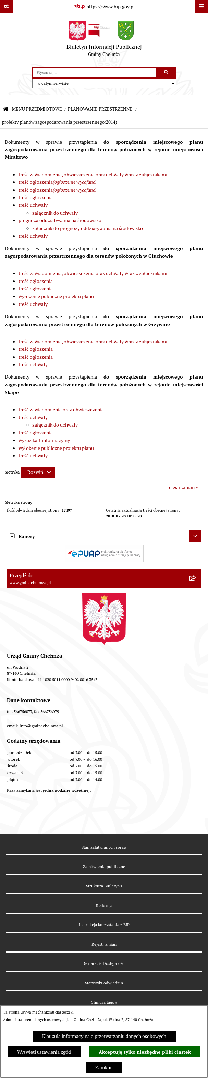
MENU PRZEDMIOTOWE (37, 109)
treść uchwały (33, 205)
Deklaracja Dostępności (104, 963)
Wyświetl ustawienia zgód (44, 1052)
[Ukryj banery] (195, 536)
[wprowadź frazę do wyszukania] (94, 73)
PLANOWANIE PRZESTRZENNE (100, 109)
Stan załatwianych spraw (104, 847)
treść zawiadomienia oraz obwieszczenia (61, 410)
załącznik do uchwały (55, 213)
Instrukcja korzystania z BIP (104, 924)
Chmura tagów (104, 1002)
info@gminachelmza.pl (41, 725)
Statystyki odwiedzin (104, 982)
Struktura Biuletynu (104, 885)
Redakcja (104, 905)
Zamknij (104, 1067)
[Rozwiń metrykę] (38, 472)
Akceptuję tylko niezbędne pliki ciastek (145, 1052)
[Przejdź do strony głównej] (104, 40)
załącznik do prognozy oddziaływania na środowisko (87, 228)
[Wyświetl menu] (201, 6)
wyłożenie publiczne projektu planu (56, 296)
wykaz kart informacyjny (44, 440)
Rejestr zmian (104, 944)
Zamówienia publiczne (104, 866)
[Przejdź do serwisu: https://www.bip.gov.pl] (104, 7)
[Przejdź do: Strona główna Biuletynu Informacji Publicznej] (6, 109)
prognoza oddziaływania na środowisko (60, 220)
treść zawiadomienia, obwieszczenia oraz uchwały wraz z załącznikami (93, 174)
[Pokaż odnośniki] (6, 6)
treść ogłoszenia (58, 182)
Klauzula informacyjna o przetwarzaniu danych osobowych (104, 1036)
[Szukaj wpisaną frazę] (166, 73)
